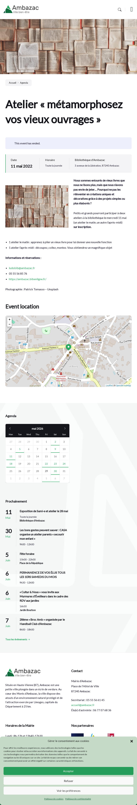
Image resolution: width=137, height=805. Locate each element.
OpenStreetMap (123, 385)
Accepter (68, 771)
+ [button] (10, 319)
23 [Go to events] (55, 463)
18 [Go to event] (10, 463)
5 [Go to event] (20, 449)
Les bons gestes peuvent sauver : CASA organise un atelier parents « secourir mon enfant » (43, 534)
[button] (131, 741)
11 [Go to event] (10, 456)
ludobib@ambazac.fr (22, 268)
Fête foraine (27, 553)
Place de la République (31, 563)
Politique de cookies (54, 798)
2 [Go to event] (55, 441)
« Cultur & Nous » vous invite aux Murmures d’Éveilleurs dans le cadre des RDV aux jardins (44, 596)
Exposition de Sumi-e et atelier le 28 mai (44, 511)
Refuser (68, 780)
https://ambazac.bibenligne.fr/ (27, 279)
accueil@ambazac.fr (83, 705)
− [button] (10, 324)
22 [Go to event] (46, 463)
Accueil (12, 82)
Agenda (24, 82)
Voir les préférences (68, 790)
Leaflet (109, 385)
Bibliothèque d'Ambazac (90, 160)
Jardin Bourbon (28, 610)
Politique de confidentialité (78, 798)
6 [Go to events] (55, 478)
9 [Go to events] (55, 449)
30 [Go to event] (55, 471)
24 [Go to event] (64, 463)
